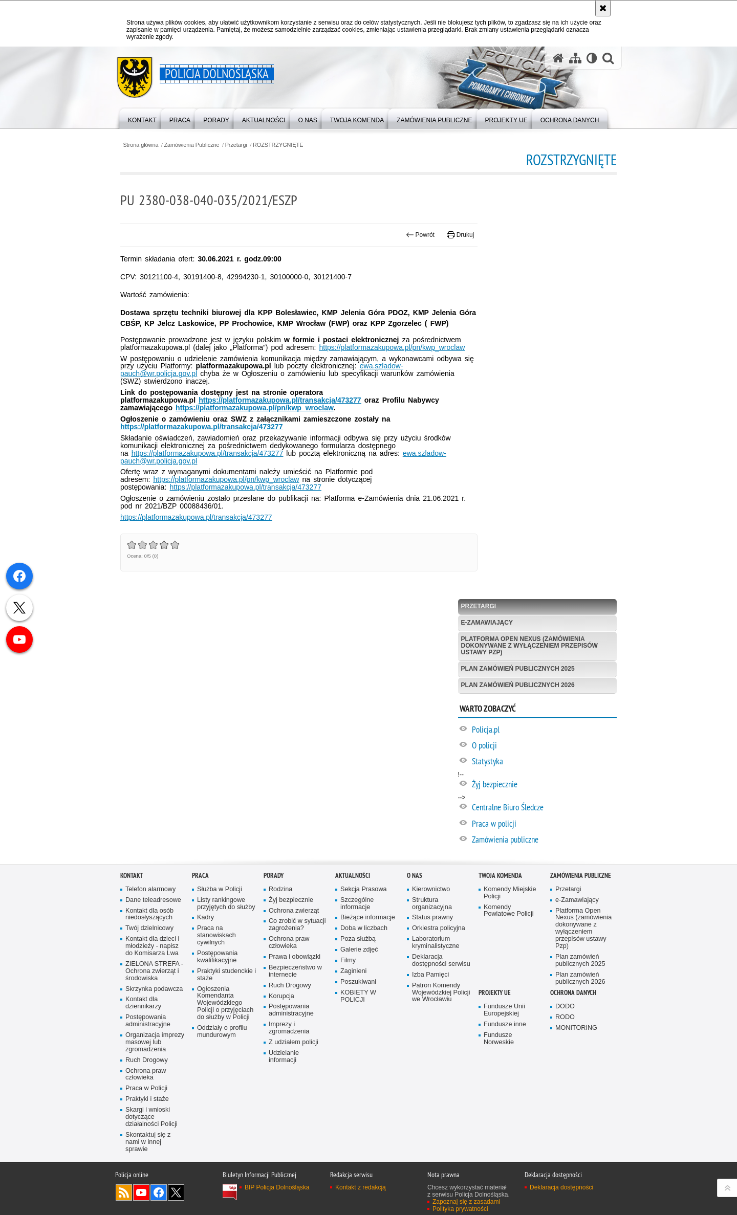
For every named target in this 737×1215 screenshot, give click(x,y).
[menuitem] (142, 118)
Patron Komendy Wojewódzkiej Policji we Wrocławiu (441, 992)
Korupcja (281, 996)
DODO (565, 1006)
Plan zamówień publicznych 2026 (518, 685)
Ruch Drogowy (146, 1060)
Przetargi (236, 145)
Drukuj (460, 235)
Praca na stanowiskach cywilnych (216, 935)
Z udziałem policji (293, 1042)
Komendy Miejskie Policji (510, 893)
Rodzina (280, 889)
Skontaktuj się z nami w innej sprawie (147, 1142)
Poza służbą (358, 939)
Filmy (348, 960)
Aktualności (352, 875)
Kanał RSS (124, 1192)
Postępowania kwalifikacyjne (217, 957)
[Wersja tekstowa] (592, 58)
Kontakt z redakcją (360, 1187)
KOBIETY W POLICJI (358, 996)
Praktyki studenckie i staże (226, 975)
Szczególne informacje (357, 904)
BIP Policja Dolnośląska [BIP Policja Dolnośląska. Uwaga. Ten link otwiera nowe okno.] (277, 1187)
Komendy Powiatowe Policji (509, 911)
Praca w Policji (146, 1088)
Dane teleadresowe (153, 900)
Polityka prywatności (460, 1208)
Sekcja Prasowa (363, 889)
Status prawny (432, 917)
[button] (608, 58)
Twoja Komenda (500, 875)
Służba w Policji (219, 889)
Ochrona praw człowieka (145, 1074)
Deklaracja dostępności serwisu (441, 960)
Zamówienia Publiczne (192, 145)
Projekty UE (495, 992)
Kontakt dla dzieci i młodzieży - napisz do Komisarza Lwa (152, 946)
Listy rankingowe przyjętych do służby (226, 904)
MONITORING (576, 1028)
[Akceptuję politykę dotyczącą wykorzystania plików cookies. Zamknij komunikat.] (603, 8)
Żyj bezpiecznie (291, 900)
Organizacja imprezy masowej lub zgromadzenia (154, 1042)
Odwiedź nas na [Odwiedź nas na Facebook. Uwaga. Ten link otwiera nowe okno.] (158, 1192)
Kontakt (131, 875)
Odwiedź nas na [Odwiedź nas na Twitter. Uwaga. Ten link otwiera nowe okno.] (176, 1192)
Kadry (205, 917)
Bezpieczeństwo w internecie (295, 971)
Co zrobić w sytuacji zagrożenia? (297, 925)
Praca (200, 875)
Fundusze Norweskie (499, 1039)
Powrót (420, 235)
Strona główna (140, 145)
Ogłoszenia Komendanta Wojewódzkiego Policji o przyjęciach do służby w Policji (225, 1003)
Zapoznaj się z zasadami (466, 1201)
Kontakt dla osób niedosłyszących (149, 914)
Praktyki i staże (147, 1099)
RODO (565, 1017)
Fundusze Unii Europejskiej (504, 1010)
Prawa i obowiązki (294, 957)
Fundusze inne (505, 1024)
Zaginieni (353, 971)
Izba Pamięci (430, 974)
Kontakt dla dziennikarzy (143, 1003)
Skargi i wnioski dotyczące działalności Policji (151, 1117)
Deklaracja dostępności (561, 1187)
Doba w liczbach (363, 928)
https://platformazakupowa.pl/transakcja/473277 (245, 487)
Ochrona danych (573, 992)
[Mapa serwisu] (575, 58)
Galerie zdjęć (359, 949)
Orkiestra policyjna (438, 928)
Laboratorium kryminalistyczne (436, 942)
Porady (274, 875)
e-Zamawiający (487, 622)
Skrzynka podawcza (154, 989)
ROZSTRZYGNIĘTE (278, 145)
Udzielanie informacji (284, 1057)
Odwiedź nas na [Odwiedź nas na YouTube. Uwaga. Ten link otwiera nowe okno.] (141, 1192)
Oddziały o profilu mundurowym (222, 1032)
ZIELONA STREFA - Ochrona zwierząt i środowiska (154, 971)
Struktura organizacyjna (432, 904)
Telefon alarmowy (150, 889)
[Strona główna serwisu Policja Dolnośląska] (558, 58)
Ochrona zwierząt (294, 911)
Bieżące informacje (367, 917)
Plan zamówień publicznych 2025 (518, 668)
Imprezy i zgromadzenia (289, 1028)
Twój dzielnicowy (149, 928)
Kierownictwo (431, 889)
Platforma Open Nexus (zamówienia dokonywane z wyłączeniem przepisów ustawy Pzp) (529, 645)
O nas (414, 875)
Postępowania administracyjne (147, 1021)
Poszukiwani (358, 982)
